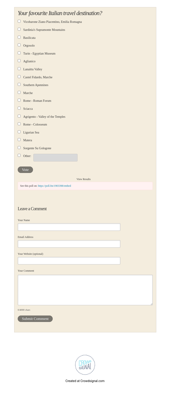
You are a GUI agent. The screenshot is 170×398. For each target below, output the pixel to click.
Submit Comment (35, 319)
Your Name (24, 220)
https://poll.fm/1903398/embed (54, 185)
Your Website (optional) (30, 253)
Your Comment (26, 270)
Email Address (25, 237)
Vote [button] (25, 170)
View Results (84, 179)
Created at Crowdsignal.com (85, 381)
